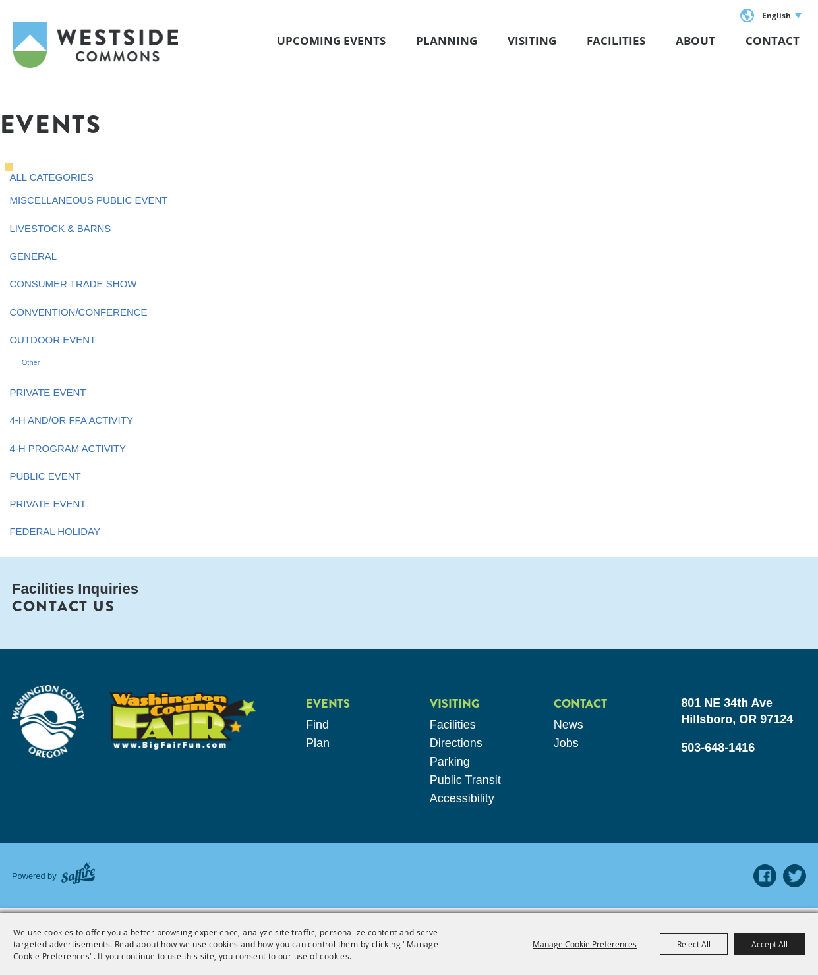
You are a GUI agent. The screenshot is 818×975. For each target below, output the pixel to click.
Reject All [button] (694, 944)
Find (317, 724)
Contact (772, 40)
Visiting (532, 40)
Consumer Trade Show (72, 283)
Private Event (47, 392)
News (568, 724)
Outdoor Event (52, 339)
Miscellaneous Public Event (88, 200)
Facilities (616, 40)
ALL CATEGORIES (51, 176)
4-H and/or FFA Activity (71, 420)
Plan (318, 743)
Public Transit (465, 780)
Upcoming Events (331, 40)
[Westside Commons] (95, 45)
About (695, 40)
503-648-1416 (718, 747)
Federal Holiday (54, 531)
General (33, 256)
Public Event (44, 476)
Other (31, 362)
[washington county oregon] (48, 721)
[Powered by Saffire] (78, 875)
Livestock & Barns (60, 228)
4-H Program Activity (67, 448)
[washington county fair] (182, 721)
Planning (446, 40)
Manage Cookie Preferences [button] (585, 944)
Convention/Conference (78, 312)
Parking (450, 761)
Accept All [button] (769, 944)
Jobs (566, 743)
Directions (456, 743)
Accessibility (462, 798)
